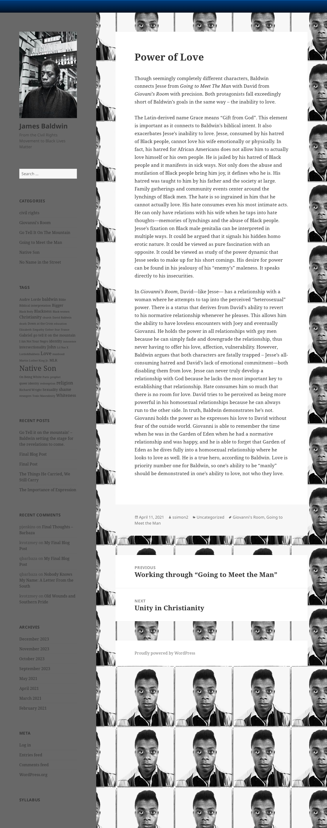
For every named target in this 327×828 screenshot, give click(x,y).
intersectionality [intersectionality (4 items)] (32, 347)
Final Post (28, 464)
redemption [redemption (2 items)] (47, 383)
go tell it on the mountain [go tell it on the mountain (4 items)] (54, 335)
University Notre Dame (45, 6)
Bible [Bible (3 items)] (62, 299)
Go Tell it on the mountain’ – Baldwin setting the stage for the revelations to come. (46, 438)
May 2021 (28, 678)
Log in (25, 745)
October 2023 (32, 658)
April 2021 (29, 688)
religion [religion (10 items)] (64, 383)
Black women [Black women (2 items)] (61, 311)
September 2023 (34, 668)
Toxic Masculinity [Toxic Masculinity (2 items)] (43, 396)
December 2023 (34, 639)
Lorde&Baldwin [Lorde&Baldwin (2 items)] (29, 354)
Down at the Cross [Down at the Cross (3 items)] (40, 323)
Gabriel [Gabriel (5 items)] (25, 335)
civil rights (29, 212)
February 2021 (33, 708)
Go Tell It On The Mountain (44, 232)
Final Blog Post (33, 454)
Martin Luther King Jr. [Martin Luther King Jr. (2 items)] (33, 360)
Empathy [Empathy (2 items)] (38, 329)
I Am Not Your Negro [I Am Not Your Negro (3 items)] (33, 341)
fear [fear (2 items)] (57, 329)
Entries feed (30, 755)
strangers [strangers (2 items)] (25, 396)
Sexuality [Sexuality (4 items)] (50, 389)
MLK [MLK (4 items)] (53, 360)
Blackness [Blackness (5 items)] (43, 311)
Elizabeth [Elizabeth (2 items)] (25, 329)
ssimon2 (180, 517)
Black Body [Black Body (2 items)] (26, 311)
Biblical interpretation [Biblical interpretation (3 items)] (35, 305)
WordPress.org (33, 774)
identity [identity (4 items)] (55, 341)
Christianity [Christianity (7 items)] (30, 317)
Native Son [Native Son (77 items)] (37, 368)
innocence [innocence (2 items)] (69, 341)
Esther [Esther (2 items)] (49, 329)
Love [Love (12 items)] (46, 353)
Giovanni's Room (35, 222)
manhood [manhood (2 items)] (58, 354)
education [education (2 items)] (60, 323)
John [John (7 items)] (51, 347)
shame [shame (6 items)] (65, 389)
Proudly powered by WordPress (165, 653)
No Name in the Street (40, 262)
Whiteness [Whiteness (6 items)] (66, 395)
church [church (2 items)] (47, 317)
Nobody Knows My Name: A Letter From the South (46, 580)
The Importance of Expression (47, 489)
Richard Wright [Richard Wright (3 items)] (30, 390)
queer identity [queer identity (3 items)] (29, 383)
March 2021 (30, 698)
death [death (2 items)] (23, 323)
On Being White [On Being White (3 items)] (30, 377)
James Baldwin (43, 125)
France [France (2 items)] (65, 329)
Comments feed (34, 764)
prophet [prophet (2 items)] (55, 377)
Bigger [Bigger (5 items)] (57, 305)
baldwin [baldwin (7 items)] (50, 299)
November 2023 (34, 649)
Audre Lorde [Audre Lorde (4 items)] (30, 299)
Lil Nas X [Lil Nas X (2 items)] (62, 347)
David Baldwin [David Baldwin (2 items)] (61, 317)
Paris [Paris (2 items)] (46, 377)
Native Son (29, 252)
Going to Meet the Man (40, 242)
